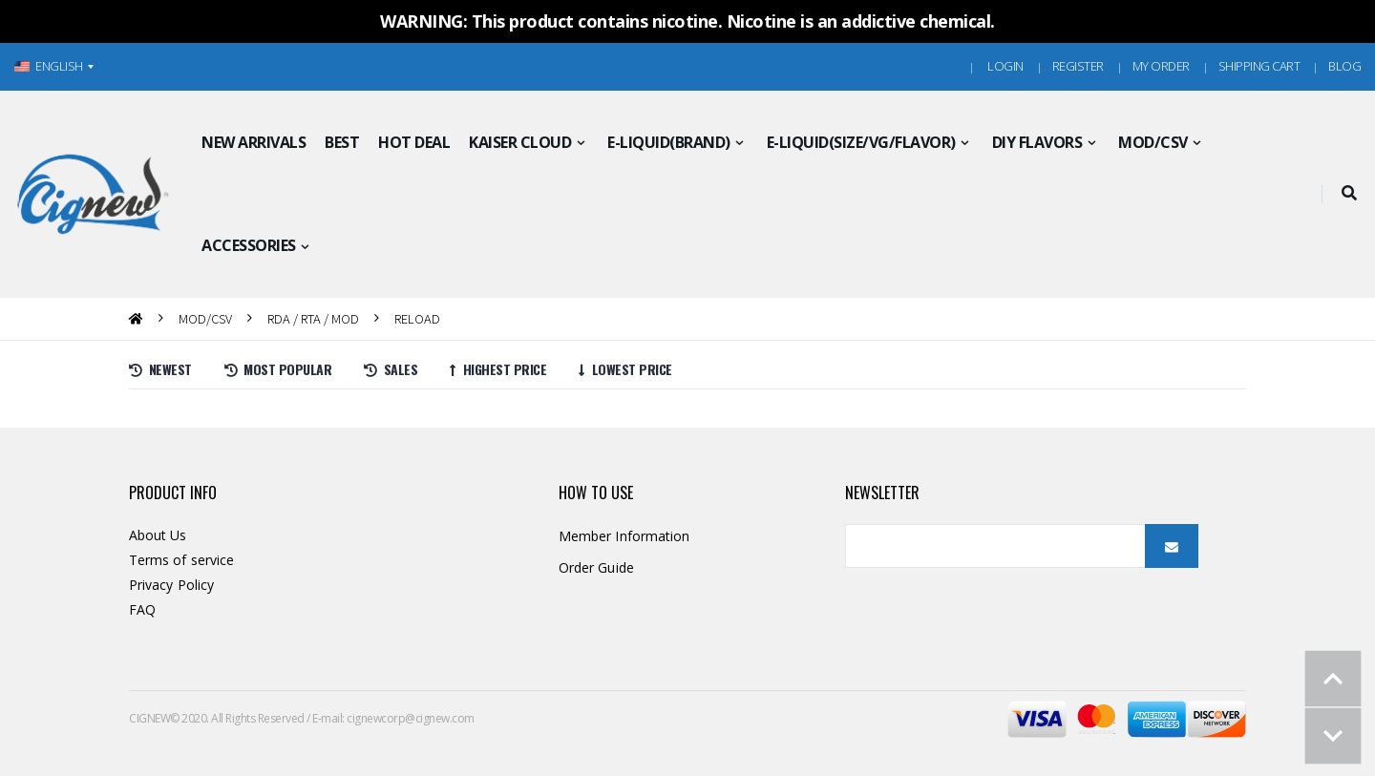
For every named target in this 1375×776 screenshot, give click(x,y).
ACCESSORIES (248, 245)
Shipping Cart (1259, 65)
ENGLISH (48, 65)
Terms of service (181, 560)
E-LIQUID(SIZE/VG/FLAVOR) (861, 142)
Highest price (498, 369)
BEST (342, 142)
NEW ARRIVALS (253, 142)
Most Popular (278, 369)
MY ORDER (1161, 65)
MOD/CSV (1153, 142)
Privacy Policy (171, 585)
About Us (158, 535)
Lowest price (625, 369)
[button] (1349, 194)
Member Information (624, 536)
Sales (390, 369)
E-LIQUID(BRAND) (668, 142)
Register (1078, 65)
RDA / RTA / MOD (313, 318)
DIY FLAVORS (1037, 142)
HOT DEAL (414, 142)
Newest (160, 369)
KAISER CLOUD (520, 142)
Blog (1344, 65)
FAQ (142, 609)
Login (1005, 65)
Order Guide (596, 567)
